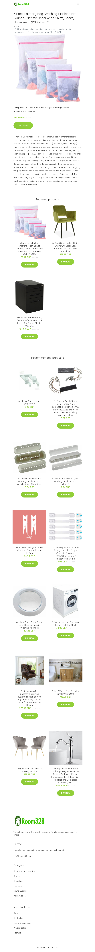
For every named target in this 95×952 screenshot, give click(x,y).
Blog (15, 913)
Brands (16, 876)
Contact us (18, 918)
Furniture (17, 886)
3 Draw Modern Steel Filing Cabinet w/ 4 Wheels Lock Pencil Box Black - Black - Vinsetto (29, 321)
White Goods (32, 107)
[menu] (78, 4)
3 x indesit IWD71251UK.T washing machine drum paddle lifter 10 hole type (29, 481)
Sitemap (17, 933)
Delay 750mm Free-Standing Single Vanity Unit (66, 692)
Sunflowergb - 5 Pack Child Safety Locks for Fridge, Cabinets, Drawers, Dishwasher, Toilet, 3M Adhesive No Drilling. (65, 553)
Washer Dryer (45, 107)
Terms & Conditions (22, 923)
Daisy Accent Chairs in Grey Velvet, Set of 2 (29, 770)
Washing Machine (61, 107)
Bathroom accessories (24, 871)
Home (16, 26)
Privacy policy (19, 928)
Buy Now (23, 125)
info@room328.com (22, 856)
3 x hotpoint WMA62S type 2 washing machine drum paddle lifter (65, 481)
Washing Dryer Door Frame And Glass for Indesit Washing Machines (29, 625)
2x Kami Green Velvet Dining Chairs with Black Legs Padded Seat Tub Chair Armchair (65, 247)
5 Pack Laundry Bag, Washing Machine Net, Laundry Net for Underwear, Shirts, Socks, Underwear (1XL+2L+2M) (29, 249)
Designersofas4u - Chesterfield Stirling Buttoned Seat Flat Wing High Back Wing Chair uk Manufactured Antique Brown (29, 698)
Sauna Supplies (20, 891)
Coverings (18, 881)
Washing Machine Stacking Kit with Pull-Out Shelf (65, 623)
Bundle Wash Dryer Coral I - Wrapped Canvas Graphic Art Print (29, 550)
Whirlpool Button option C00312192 (29, 402)
